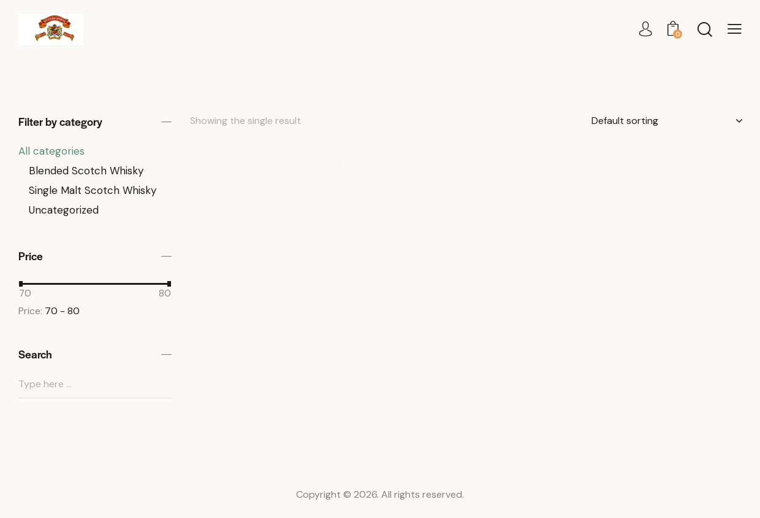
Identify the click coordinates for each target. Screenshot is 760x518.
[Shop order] (666, 121)
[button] (735, 29)
